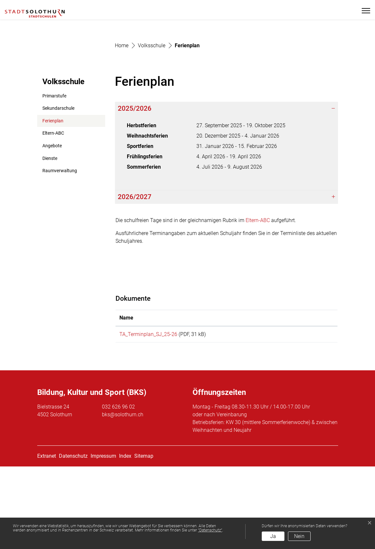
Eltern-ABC (53, 213)
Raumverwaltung (59, 251)
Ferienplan (58, 202)
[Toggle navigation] (363, 11)
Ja (273, 536)
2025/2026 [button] (134, 189)
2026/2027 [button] (134, 277)
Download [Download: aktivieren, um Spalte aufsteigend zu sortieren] (293, 398)
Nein (299, 536)
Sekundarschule (58, 188)
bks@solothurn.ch (122, 497)
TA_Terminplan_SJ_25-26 (148, 414)
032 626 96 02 (118, 489)
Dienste (49, 238)
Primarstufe (54, 176)
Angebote (52, 226)
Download (308, 415)
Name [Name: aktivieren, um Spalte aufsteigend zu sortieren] (126, 398)
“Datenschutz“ (210, 530)
